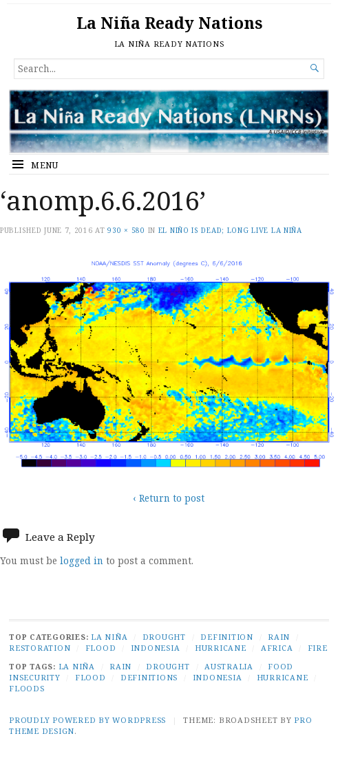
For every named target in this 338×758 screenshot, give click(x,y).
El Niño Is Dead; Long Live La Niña (230, 230)
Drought (164, 637)
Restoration (39, 648)
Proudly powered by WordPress (87, 720)
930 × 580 (126, 230)
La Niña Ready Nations (169, 23)
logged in (81, 561)
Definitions (149, 677)
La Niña (109, 637)
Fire (318, 648)
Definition (226, 637)
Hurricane (220, 648)
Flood (100, 648)
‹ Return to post (168, 498)
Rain (279, 637)
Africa (277, 648)
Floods (27, 688)
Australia (228, 666)
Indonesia (155, 648)
